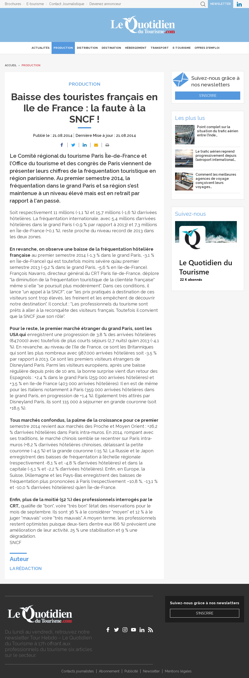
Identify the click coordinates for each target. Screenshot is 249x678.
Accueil (11, 65)
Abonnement (109, 671)
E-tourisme (35, 4)
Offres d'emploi (207, 48)
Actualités (41, 48)
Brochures (13, 4)
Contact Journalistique (66, 4)
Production (63, 48)
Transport (160, 48)
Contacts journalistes (77, 671)
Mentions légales (178, 671)
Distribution (87, 48)
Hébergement (136, 48)
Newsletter (220, 4)
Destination (111, 48)
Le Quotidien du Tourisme (143, 25)
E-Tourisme (182, 48)
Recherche (203, 4)
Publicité (131, 671)
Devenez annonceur (105, 4)
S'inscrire (207, 96)
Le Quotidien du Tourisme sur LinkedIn (239, 4)
